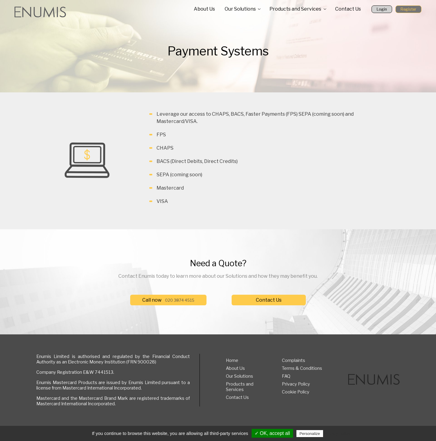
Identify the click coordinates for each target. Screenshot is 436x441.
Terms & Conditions (302, 368)
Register (408, 9)
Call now (168, 300)
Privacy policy (337, 433)
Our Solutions (240, 9)
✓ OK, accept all (272, 433)
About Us (204, 9)
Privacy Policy (296, 384)
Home (232, 360)
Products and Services (295, 9)
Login (382, 9)
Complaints (293, 360)
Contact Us (348, 9)
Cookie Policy (295, 392)
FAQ (286, 376)
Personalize (309, 433)
